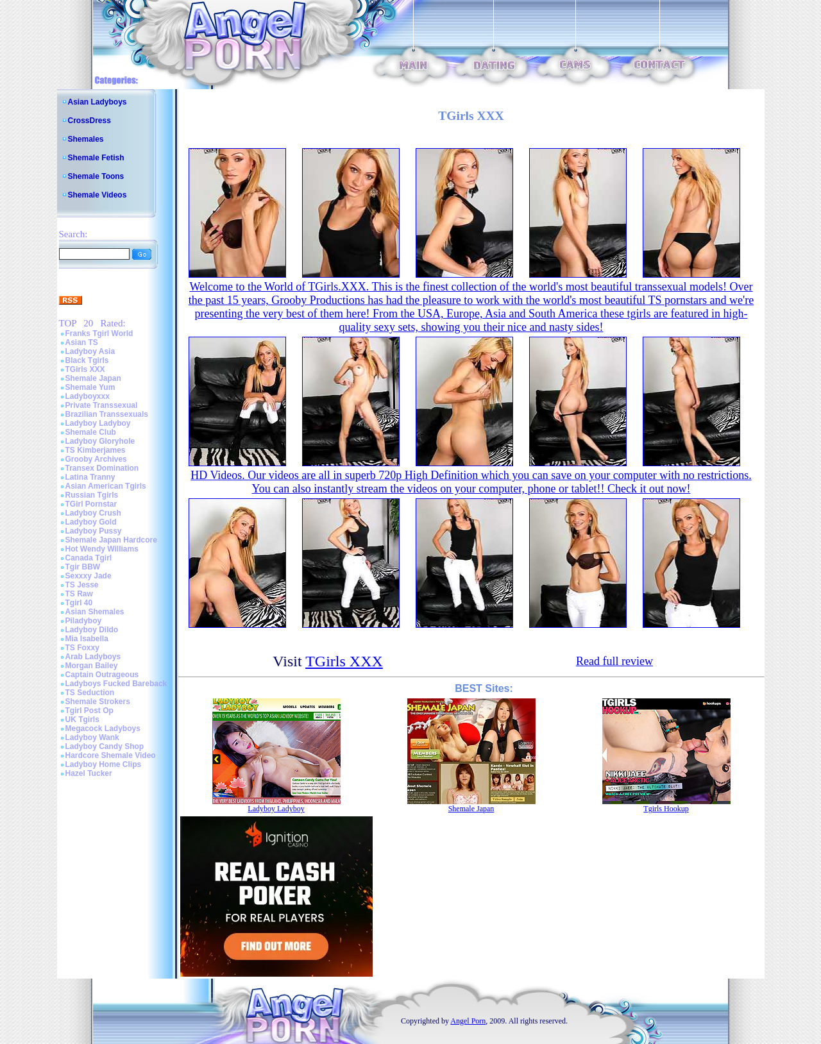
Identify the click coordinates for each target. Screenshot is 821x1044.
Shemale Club (90, 432)
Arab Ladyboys (93, 656)
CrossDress (89, 120)
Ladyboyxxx (87, 396)
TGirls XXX (85, 369)
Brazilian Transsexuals (106, 414)
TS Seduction (90, 692)
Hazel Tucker (88, 773)
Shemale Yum (90, 387)
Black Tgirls (87, 360)
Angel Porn (468, 1020)
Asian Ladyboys (97, 101)
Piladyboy (83, 620)
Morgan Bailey (91, 665)
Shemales (86, 139)
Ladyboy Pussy (93, 530)
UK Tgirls (82, 719)
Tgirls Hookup (665, 808)
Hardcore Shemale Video (110, 755)
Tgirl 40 (79, 602)
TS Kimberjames (95, 450)
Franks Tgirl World (99, 333)
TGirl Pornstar (91, 504)
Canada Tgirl (88, 557)
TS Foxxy (82, 647)
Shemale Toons (96, 176)
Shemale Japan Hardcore (111, 539)
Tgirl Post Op (89, 710)
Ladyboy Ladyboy (98, 423)
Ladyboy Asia (90, 351)
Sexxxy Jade (88, 575)
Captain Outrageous (102, 674)
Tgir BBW (83, 566)
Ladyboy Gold (91, 522)
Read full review (614, 661)
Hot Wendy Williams (102, 548)
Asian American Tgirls (105, 486)
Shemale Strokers (97, 701)
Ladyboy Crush (93, 513)
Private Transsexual (101, 405)
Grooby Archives (96, 459)
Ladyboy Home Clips (103, 764)
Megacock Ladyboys (102, 728)
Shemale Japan (93, 378)
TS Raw (79, 593)
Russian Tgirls (92, 495)
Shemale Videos (97, 194)
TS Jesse (82, 584)
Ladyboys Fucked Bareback (116, 683)
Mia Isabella (86, 638)
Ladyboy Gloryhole (100, 441)
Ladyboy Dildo (92, 629)
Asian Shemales (94, 611)
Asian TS (81, 342)
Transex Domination (102, 468)
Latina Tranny (90, 477)
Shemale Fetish (96, 157)
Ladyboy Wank (92, 737)
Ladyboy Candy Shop (104, 746)
